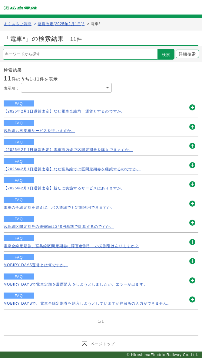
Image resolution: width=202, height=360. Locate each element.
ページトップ (103, 344)
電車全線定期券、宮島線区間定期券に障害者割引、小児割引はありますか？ (71, 246)
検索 (166, 54)
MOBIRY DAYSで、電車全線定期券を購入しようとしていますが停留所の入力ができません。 (87, 303)
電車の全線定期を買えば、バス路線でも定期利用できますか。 (59, 207)
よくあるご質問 (17, 24)
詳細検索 (187, 54)
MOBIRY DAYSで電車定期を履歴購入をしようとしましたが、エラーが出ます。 (75, 284)
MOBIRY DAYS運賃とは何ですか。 (36, 265)
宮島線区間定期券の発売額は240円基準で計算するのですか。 (59, 226)
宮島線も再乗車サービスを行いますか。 (39, 131)
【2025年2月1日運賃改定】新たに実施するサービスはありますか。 (64, 188)
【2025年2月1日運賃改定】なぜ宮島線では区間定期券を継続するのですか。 (72, 169)
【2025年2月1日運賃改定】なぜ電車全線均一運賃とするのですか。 (64, 111)
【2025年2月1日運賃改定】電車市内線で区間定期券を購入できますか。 (68, 150)
